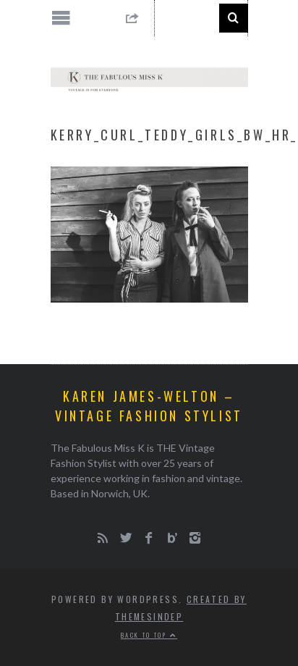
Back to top (149, 635)
